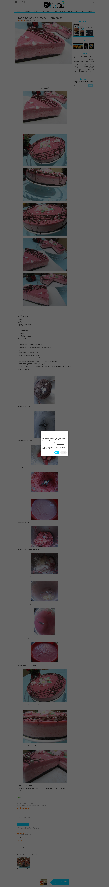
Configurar (63, 452)
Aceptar (56, 452)
